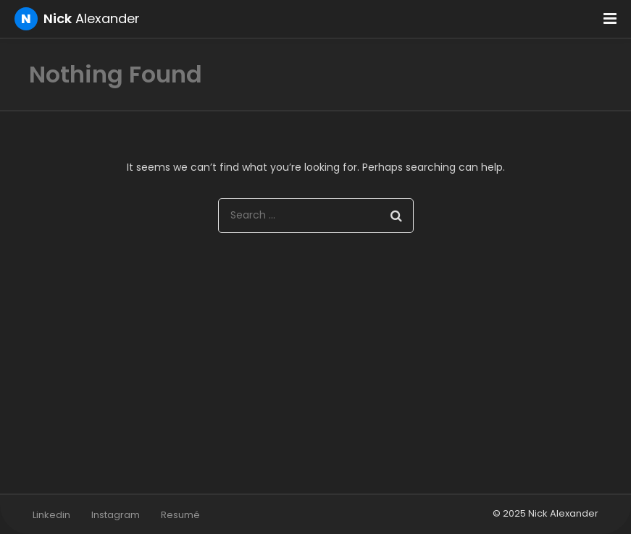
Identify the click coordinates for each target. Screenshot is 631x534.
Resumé (180, 515)
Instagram (115, 515)
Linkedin (51, 515)
